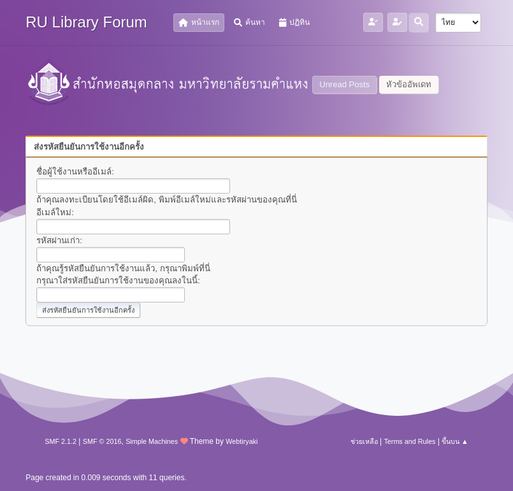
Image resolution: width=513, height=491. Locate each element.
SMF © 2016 (102, 441)
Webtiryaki (241, 441)
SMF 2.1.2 (60, 441)
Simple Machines (152, 441)
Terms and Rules (409, 441)
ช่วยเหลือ (364, 441)
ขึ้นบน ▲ (455, 441)
